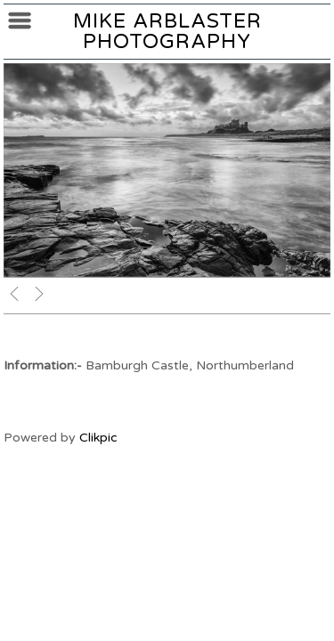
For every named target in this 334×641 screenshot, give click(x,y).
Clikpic (98, 437)
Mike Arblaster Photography (167, 31)
